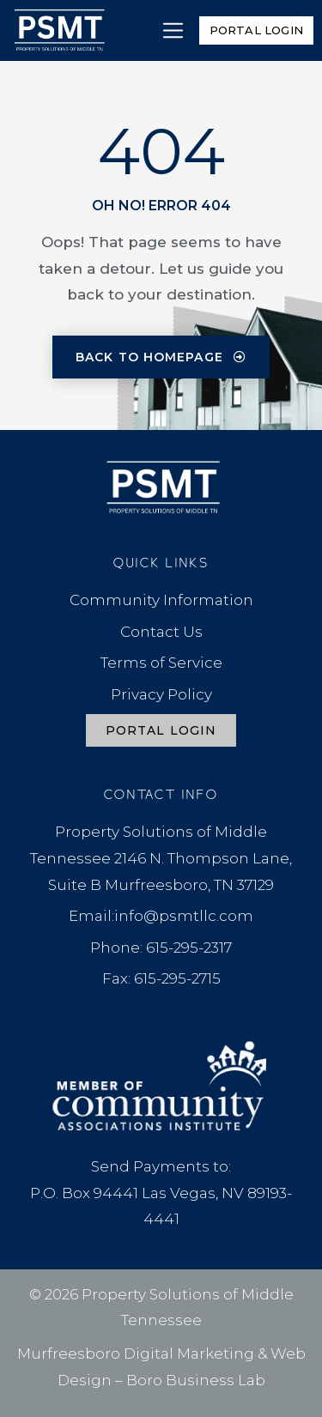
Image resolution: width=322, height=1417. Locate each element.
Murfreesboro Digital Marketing (135, 1353)
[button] (173, 30)
